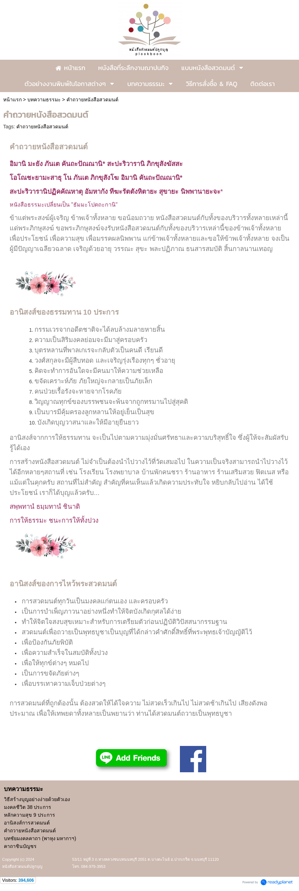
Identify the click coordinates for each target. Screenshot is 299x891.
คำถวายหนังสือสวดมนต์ (42, 126)
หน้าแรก (12, 99)
